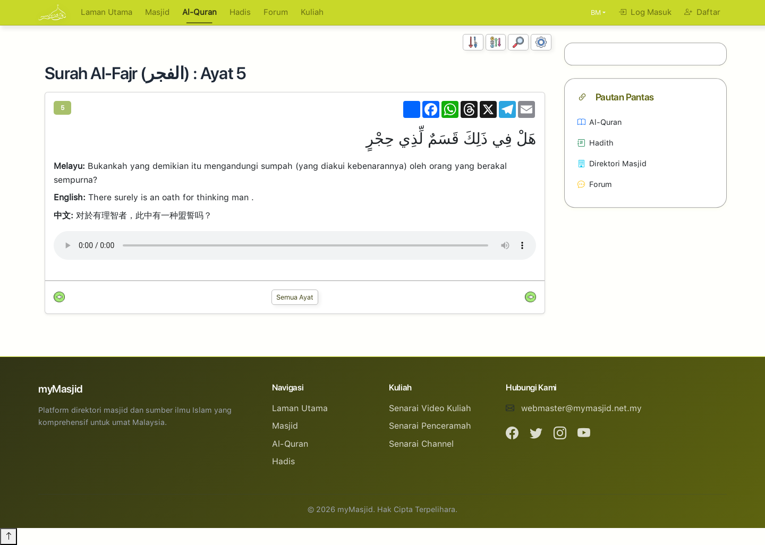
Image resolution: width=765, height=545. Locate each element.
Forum (276, 12)
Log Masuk (645, 12)
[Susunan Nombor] (473, 42)
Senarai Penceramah (430, 426)
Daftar (702, 12)
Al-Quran (199, 12)
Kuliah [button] (312, 12)
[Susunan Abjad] (496, 42)
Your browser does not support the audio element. (295, 245)
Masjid (157, 12)
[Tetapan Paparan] (541, 42)
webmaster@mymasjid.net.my (581, 408)
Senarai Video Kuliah (430, 408)
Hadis (240, 12)
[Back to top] (8, 536)
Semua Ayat (294, 297)
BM (596, 12)
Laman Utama (106, 12)
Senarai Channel (421, 444)
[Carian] (518, 42)
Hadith (595, 142)
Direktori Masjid (612, 163)
